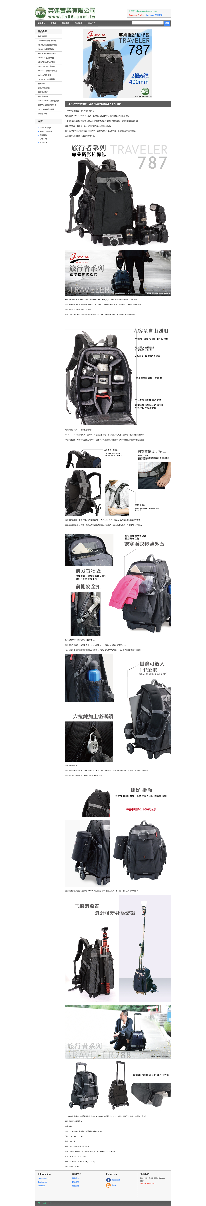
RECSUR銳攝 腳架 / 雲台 (48, 45)
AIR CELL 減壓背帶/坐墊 (47, 71)
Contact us (42, 1182)
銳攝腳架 (75, 1182)
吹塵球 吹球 (42, 114)
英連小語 (65, 23)
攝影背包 (75, 1178)
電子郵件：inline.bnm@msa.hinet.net (143, 11)
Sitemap (41, 1186)
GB (44, 1203)
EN (39, 1203)
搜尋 (167, 23)
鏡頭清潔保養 (43, 97)
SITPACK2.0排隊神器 (46, 79)
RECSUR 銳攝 (45, 128)
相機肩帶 (41, 84)
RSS (114, 1185)
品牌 (40, 121)
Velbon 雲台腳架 (44, 75)
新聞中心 (76, 1174)
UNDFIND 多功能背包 (46, 62)
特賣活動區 (42, 36)
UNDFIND (43, 139)
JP (50, 1203)
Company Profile (136, 15)
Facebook (116, 1180)
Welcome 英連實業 (154, 15)
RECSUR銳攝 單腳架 (46, 49)
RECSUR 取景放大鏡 (46, 58)
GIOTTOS (43, 135)
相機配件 (75, 1186)
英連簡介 (41, 23)
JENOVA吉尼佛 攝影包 (47, 41)
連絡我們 (91, 23)
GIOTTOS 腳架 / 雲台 (46, 109)
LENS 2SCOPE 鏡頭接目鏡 (48, 101)
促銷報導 (78, 23)
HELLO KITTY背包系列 (47, 66)
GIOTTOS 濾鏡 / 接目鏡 (47, 105)
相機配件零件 (43, 92)
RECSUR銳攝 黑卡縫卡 (47, 54)
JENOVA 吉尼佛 (46, 131)
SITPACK (43, 143)
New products (43, 1178)
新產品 (53, 23)
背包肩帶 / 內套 (44, 88)
